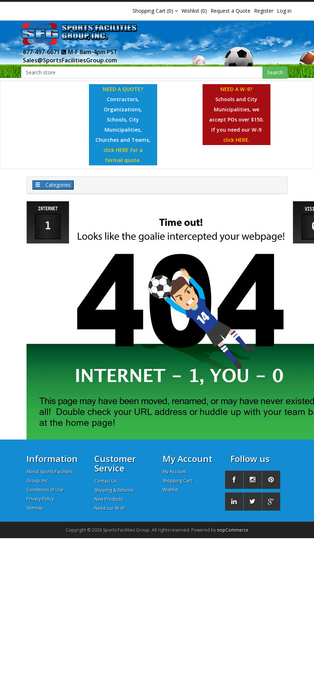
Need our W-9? (109, 508)
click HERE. (236, 139)
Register (263, 10)
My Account (174, 472)
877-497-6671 (44, 52)
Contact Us (105, 481)
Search (275, 72)
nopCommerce (232, 530)
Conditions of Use (45, 490)
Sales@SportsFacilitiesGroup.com (70, 60)
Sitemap (34, 508)
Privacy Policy (40, 499)
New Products (108, 499)
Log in (284, 10)
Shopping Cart (177, 481)
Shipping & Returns (113, 490)
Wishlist (170, 490)
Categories (53, 184)
